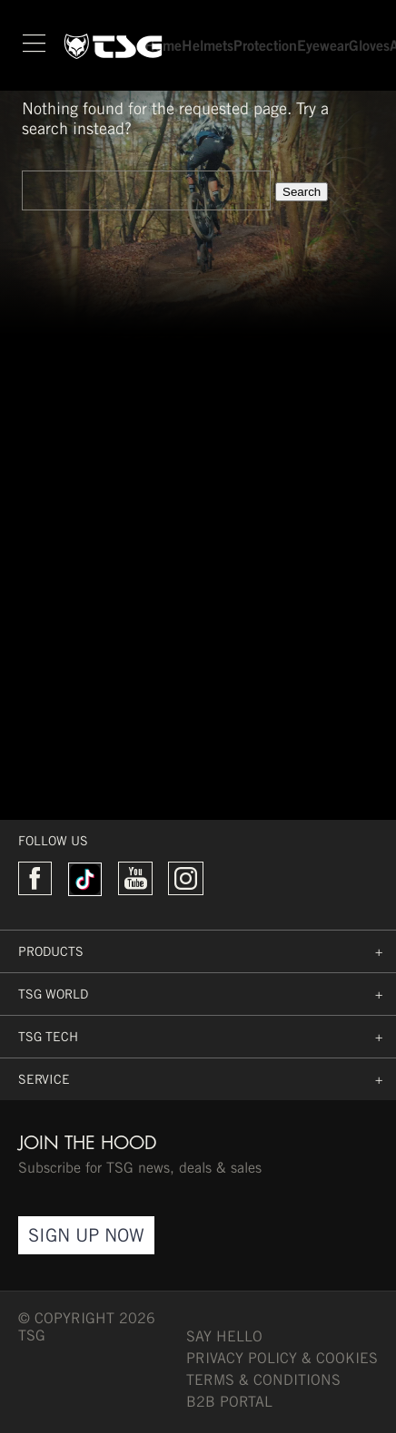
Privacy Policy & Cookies (282, 1358)
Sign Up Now (86, 1234)
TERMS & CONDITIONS (263, 1380)
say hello (224, 1336)
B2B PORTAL (229, 1401)
